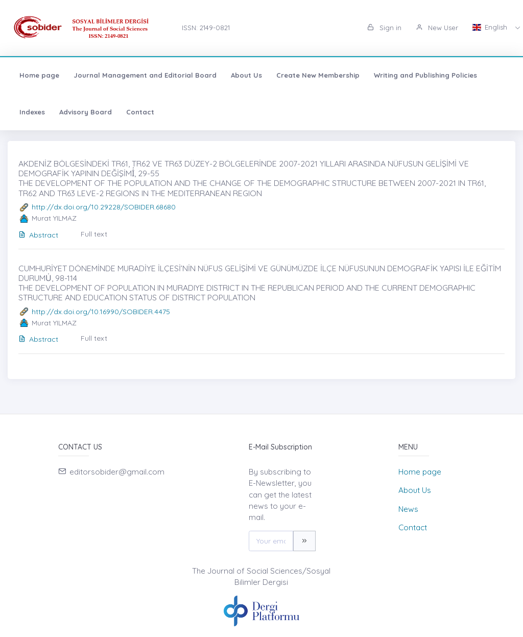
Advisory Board (85, 112)
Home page (39, 75)
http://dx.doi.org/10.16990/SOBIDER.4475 (101, 311)
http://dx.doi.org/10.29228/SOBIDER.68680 (104, 206)
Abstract (38, 235)
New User (437, 27)
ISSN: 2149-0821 (206, 27)
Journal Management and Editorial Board (145, 75)
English (490, 27)
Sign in (384, 27)
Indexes (32, 112)
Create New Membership (318, 75)
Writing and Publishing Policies (425, 75)
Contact (140, 112)
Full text (94, 234)
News (408, 509)
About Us (246, 75)
